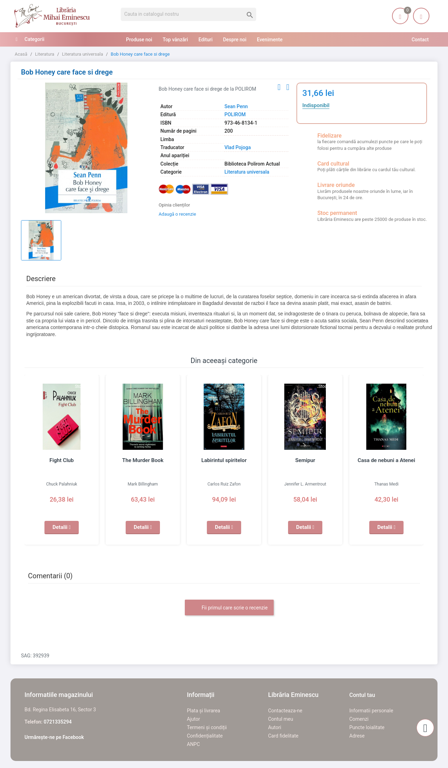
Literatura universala (246, 172)
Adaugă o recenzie (177, 214)
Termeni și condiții (207, 727)
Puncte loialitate (367, 727)
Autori (274, 727)
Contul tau (362, 695)
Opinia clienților (174, 205)
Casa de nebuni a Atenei (386, 460)
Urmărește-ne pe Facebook (54, 737)
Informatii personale (371, 710)
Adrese (357, 736)
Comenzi (359, 719)
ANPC (193, 744)
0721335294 (58, 722)
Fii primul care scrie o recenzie (229, 608)
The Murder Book (142, 460)
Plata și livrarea (203, 710)
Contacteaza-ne (285, 710)
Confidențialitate (205, 736)
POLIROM (235, 114)
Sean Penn (236, 106)
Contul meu (280, 719)
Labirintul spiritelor (224, 460)
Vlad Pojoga (237, 147)
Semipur (305, 460)
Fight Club (62, 460)
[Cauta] (188, 14)
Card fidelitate (283, 736)
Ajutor (193, 719)
